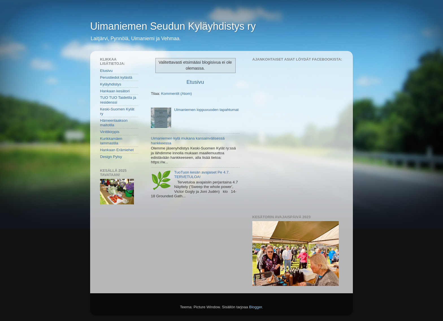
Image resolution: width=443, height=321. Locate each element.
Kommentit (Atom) (176, 93)
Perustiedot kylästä (116, 77)
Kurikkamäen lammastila (111, 140)
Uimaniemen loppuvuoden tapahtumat (206, 110)
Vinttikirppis (110, 132)
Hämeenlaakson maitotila (114, 122)
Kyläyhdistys (110, 84)
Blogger (255, 307)
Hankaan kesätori (115, 91)
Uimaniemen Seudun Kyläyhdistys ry (173, 26)
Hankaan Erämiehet (117, 150)
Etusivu (195, 82)
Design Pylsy (111, 157)
